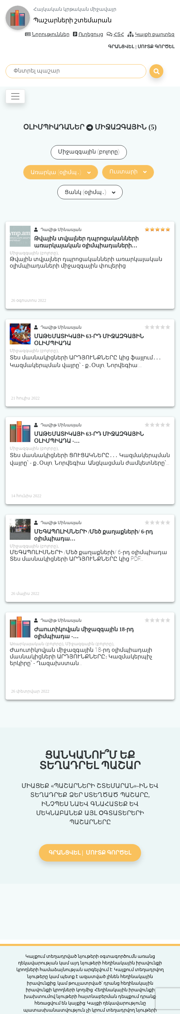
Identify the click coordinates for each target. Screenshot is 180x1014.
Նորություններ (47, 34)
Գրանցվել (121, 46)
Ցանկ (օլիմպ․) (90, 192)
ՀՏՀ (115, 34)
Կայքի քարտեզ (151, 34)
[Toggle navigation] (15, 96)
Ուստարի (128, 171)
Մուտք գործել (156, 46)
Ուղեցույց (88, 34)
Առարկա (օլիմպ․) (60, 172)
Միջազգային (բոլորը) (89, 151)
